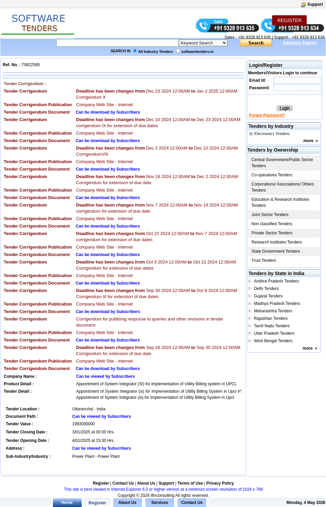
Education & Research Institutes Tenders (280, 202)
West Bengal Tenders (273, 340)
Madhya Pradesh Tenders (277, 303)
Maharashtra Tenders (273, 311)
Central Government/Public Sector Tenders (282, 162)
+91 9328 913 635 (254, 37)
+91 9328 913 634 (308, 37)
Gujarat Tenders (268, 296)
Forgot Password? (267, 115)
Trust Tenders (263, 260)
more (308, 140)
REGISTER (289, 20)
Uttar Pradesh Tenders (274, 333)
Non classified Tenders (271, 223)
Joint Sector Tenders (269, 214)
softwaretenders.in (197, 52)
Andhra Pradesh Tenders (276, 281)
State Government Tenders (275, 251)
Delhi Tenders (266, 288)
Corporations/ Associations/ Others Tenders (282, 187)
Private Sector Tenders (271, 233)
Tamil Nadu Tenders (272, 326)
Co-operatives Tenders (271, 175)
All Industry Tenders (155, 52)
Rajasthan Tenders (271, 318)
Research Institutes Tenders (276, 242)
